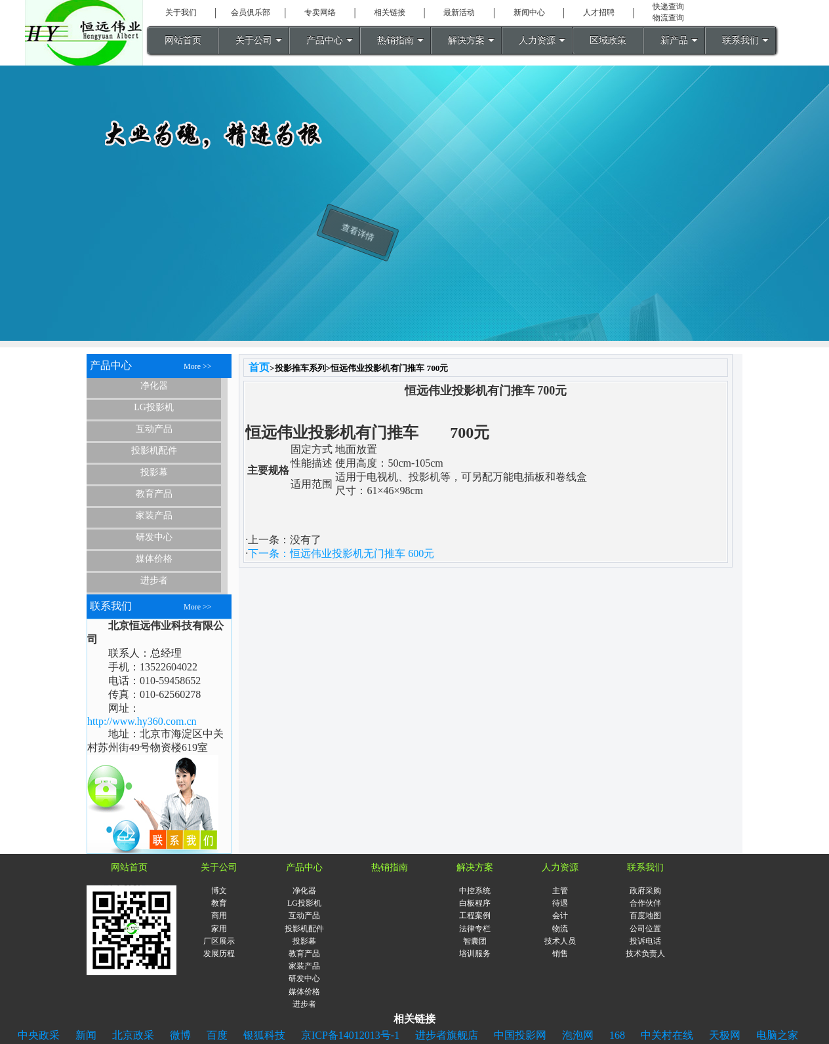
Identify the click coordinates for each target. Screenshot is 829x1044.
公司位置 (645, 928)
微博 (180, 1035)
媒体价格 (154, 559)
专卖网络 (320, 12)
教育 (219, 903)
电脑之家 (777, 1035)
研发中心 (154, 537)
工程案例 (475, 915)
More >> (198, 366)
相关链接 (389, 12)
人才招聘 (599, 12)
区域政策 (608, 40)
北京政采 (133, 1035)
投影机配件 (154, 450)
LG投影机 (154, 407)
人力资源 (537, 40)
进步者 (154, 580)
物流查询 (668, 17)
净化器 (154, 386)
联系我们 (740, 40)
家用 (219, 928)
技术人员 (560, 941)
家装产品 (154, 515)
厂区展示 (219, 941)
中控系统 (475, 890)
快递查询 (668, 6)
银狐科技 (264, 1035)
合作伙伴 (645, 903)
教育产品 (154, 494)
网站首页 (183, 40)
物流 (560, 928)
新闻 (85, 1035)
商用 (219, 915)
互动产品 (154, 429)
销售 (560, 953)
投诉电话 (645, 941)
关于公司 (253, 40)
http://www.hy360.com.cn (142, 721)
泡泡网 (578, 1035)
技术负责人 (645, 953)
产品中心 (324, 40)
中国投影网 (520, 1035)
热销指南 (395, 40)
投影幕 (154, 472)
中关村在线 (667, 1035)
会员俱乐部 (250, 12)
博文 (219, 890)
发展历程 (219, 953)
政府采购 (645, 890)
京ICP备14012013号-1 (350, 1035)
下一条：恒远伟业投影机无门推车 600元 (341, 553)
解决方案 (466, 40)
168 (617, 1035)
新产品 (674, 40)
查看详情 (355, 252)
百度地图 (645, 915)
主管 (560, 890)
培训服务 (475, 953)
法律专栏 (475, 928)
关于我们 (181, 12)
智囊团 (475, 941)
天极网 (724, 1035)
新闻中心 (529, 12)
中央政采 (39, 1035)
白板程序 (475, 903)
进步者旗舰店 (446, 1035)
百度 (217, 1035)
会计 (560, 915)
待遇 (560, 903)
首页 (259, 367)
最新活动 (459, 12)
